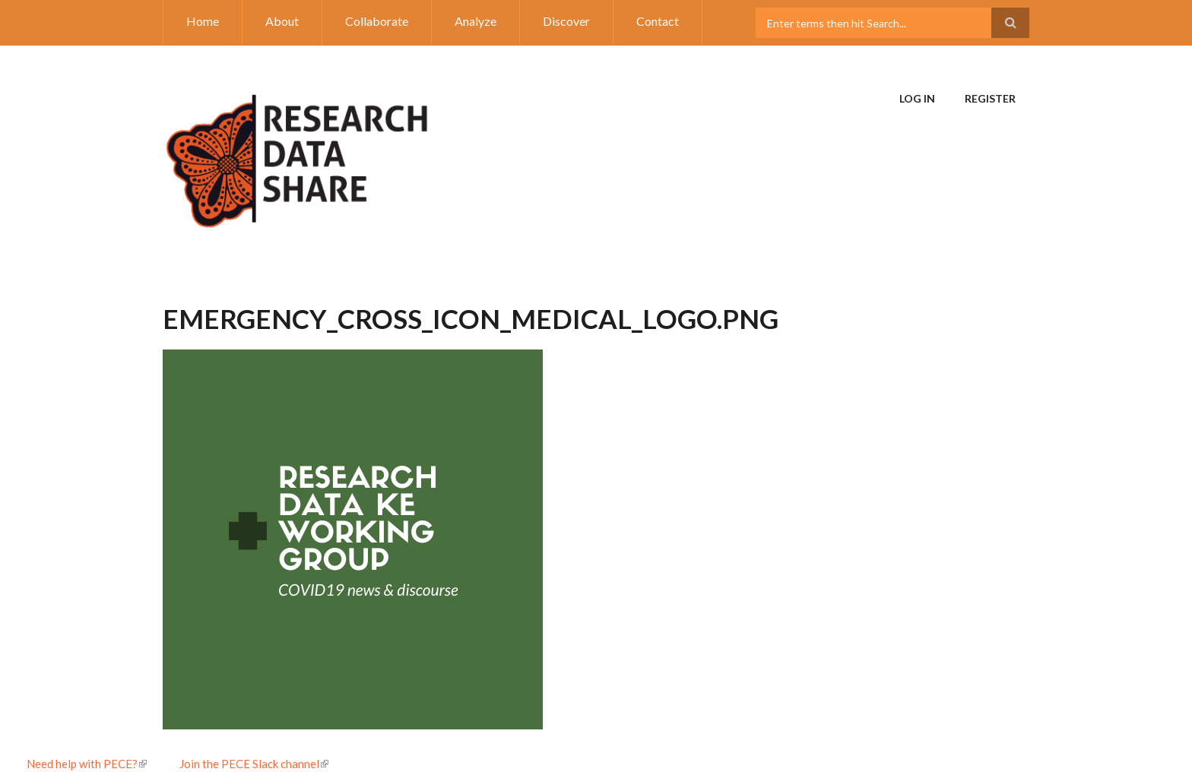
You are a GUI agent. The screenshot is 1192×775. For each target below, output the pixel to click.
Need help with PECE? (87, 763)
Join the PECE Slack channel (253, 763)
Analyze (475, 21)
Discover (566, 21)
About (282, 21)
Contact (657, 21)
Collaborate (376, 21)
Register (990, 98)
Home (202, 21)
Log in (917, 98)
